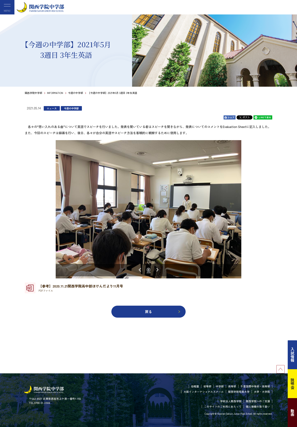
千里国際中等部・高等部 (255, 386)
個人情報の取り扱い (258, 406)
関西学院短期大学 (239, 392)
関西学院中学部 (33, 93)
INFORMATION (55, 93)
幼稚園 (195, 386)
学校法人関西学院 (231, 401)
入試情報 (292, 354)
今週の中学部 (75, 93)
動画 (292, 412)
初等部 (207, 386)
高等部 (232, 386)
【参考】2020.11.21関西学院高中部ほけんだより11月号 (81, 288)
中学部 (220, 386)
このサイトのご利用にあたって (223, 406)
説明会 (292, 383)
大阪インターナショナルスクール (204, 392)
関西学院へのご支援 (258, 401)
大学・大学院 (262, 392)
